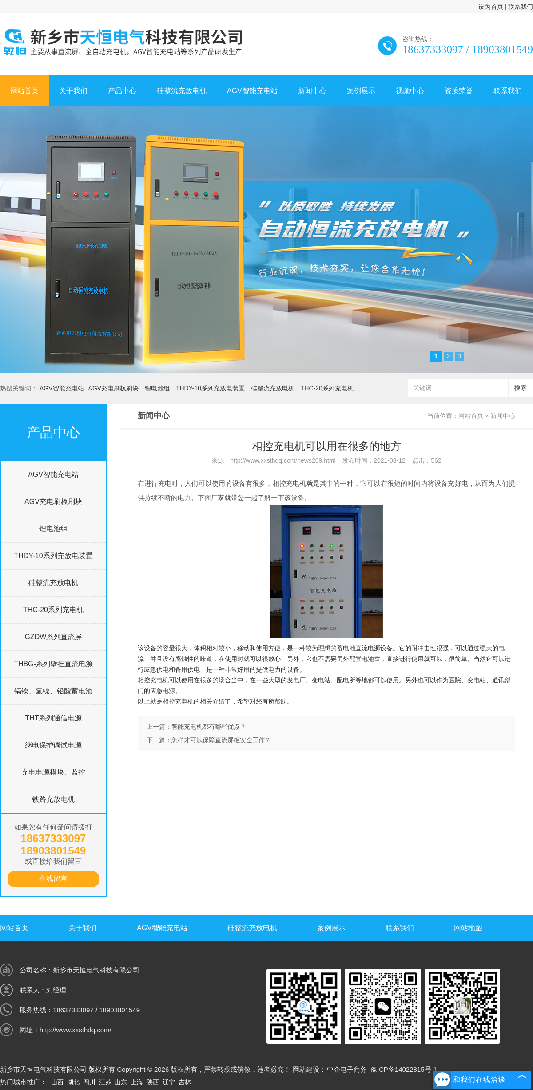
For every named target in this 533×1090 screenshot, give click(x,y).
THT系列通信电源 (53, 718)
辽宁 (169, 1082)
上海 (137, 1082)
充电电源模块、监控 (53, 772)
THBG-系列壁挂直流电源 (53, 664)
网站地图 (468, 928)
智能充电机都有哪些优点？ (208, 726)
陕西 (153, 1082)
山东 (121, 1082)
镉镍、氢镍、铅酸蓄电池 (53, 691)
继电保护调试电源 (53, 745)
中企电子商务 (347, 1069)
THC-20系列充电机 (327, 388)
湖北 (73, 1082)
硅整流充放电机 (182, 90)
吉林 (185, 1082)
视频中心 (410, 90)
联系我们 (520, 6)
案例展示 (361, 90)
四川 (89, 1082)
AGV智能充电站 (252, 90)
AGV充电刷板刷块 (113, 388)
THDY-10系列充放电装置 (210, 388)
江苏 (105, 1082)
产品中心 (122, 90)
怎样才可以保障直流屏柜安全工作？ (221, 740)
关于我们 (73, 90)
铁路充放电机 (53, 799)
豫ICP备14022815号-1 (403, 1069)
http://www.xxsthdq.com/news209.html (282, 460)
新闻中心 (312, 90)
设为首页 (490, 6)
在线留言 (53, 878)
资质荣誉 (459, 90)
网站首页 (24, 90)
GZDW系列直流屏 (53, 637)
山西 (57, 1082)
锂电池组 (157, 388)
